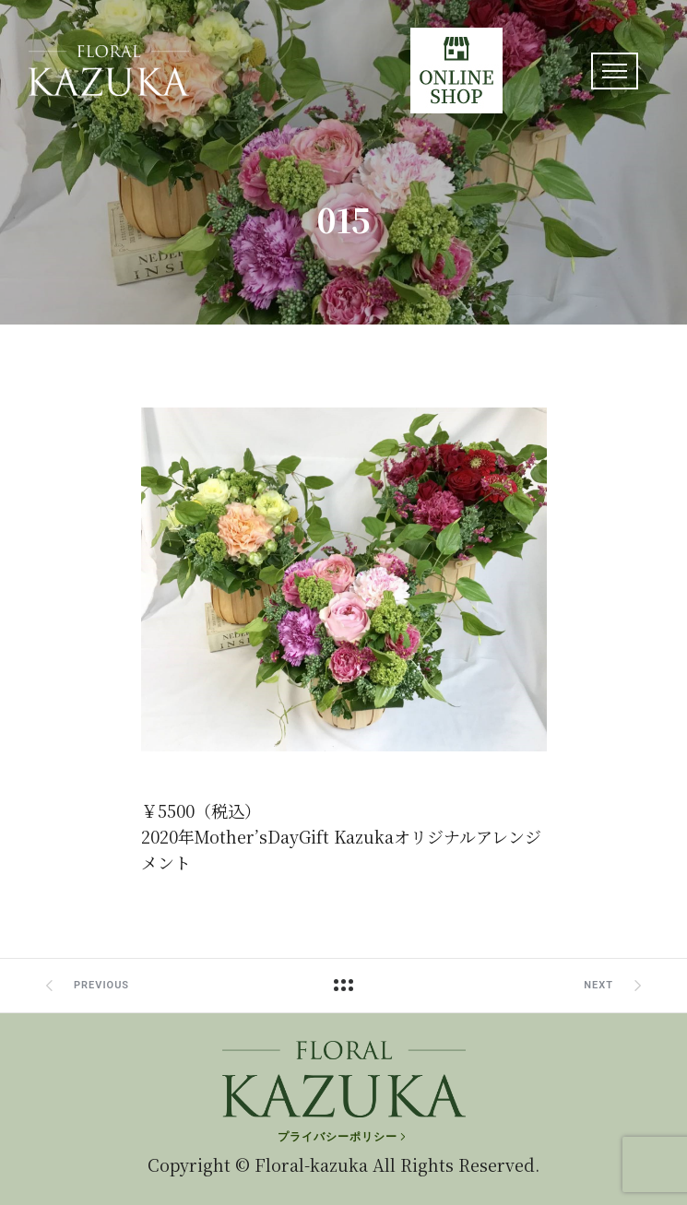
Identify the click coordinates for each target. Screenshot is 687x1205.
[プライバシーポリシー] (343, 1136)
